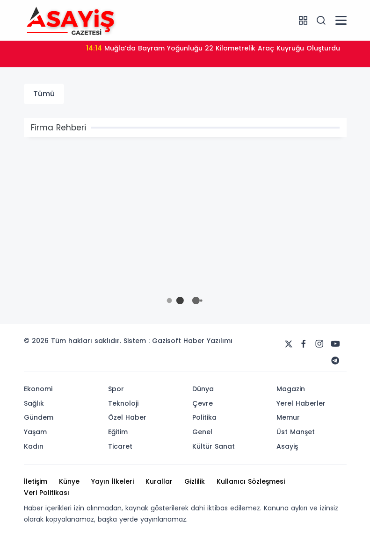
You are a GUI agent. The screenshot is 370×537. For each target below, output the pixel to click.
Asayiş (287, 446)
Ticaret (120, 446)
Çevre (202, 403)
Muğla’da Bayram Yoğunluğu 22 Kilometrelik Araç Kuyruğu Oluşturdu (213, 48)
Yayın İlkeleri (112, 481)
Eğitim (118, 432)
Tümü (44, 93)
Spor (116, 389)
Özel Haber (127, 417)
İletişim (35, 481)
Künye (69, 481)
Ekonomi (38, 389)
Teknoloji (123, 403)
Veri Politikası (46, 492)
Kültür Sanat (213, 446)
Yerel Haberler (301, 403)
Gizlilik (194, 481)
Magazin (290, 389)
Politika (204, 417)
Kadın (34, 446)
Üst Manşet (295, 432)
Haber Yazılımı (207, 340)
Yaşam (35, 432)
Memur (288, 417)
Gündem (38, 417)
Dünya (203, 389)
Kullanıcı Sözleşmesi (251, 481)
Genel (202, 432)
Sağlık (34, 403)
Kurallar (159, 481)
